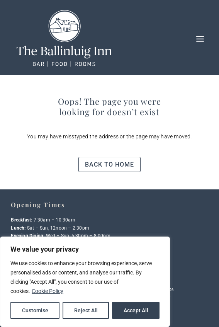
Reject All (86, 310)
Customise (35, 310)
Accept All (136, 310)
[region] (85, 282)
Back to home (109, 164)
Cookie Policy (47, 291)
